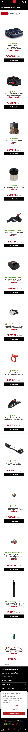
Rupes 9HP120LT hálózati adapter (14, 234)
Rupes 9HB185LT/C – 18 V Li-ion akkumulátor (14, 95)
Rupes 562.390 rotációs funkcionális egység (14, 651)
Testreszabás (14, 705)
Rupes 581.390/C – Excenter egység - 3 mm (14, 509)
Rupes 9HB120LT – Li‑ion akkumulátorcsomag (14, 327)
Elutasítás (14, 709)
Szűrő (4, 14)
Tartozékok (5, 684)
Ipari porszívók (6, 677)
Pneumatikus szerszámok (10, 673)
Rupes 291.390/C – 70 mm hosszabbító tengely (14, 604)
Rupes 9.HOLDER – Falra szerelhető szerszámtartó (14, 418)
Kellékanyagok (6, 681)
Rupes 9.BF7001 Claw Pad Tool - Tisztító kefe (14, 463)
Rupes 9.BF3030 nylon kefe (14, 188)
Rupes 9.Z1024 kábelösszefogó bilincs (14, 373)
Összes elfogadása (14, 713)
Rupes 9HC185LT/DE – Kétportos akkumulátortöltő (14, 48)
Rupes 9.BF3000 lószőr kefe (14, 142)
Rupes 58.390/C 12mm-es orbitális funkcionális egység (14, 557)
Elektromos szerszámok (9, 669)
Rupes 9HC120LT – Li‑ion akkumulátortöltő (14, 281)
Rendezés (12, 13)
